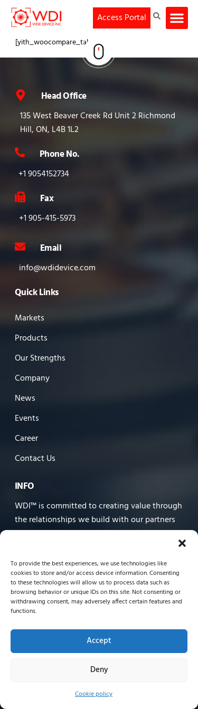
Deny (99, 670)
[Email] (20, 246)
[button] (182, 543)
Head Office (64, 96)
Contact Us (35, 459)
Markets (29, 318)
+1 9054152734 (43, 174)
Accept (99, 641)
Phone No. (59, 154)
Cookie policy (93, 694)
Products (31, 338)
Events (27, 419)
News (25, 398)
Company (32, 378)
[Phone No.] (20, 152)
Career (26, 439)
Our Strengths (40, 358)
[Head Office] (20, 95)
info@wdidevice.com (57, 268)
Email (51, 248)
